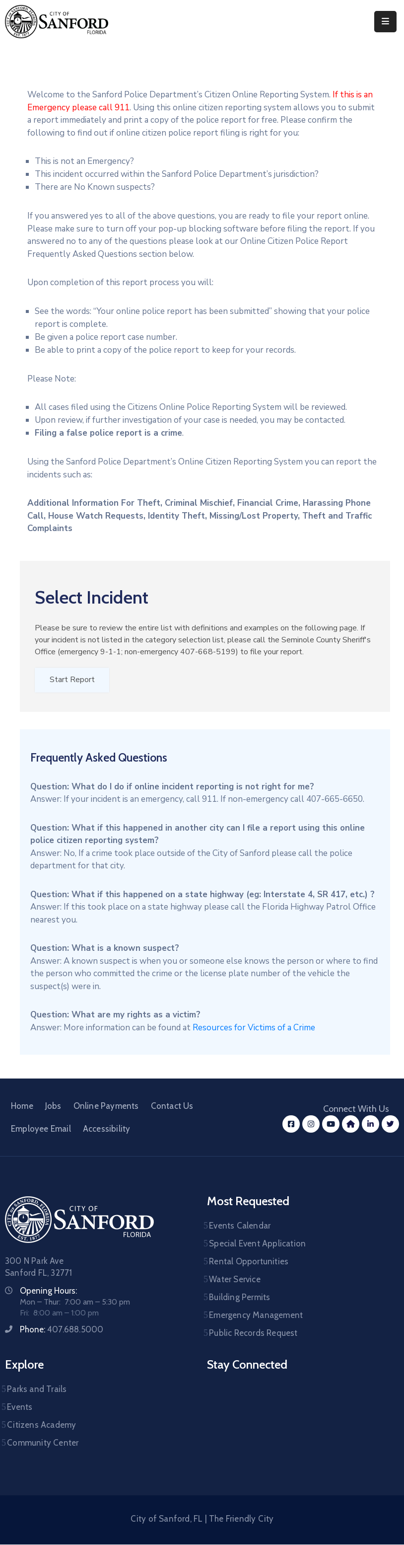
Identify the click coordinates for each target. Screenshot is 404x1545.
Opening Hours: (48, 1291)
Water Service (235, 1280)
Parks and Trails (37, 1389)
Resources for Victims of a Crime (254, 1028)
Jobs (53, 1106)
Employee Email (41, 1129)
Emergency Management (256, 1315)
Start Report (72, 680)
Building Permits (239, 1298)
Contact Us (172, 1106)
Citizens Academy (41, 1425)
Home (22, 1106)
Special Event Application (257, 1244)
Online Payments (106, 1106)
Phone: (61, 1330)
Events (19, 1407)
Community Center (42, 1443)
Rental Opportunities (248, 1262)
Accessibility (107, 1129)
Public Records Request (253, 1333)
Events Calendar (239, 1226)
